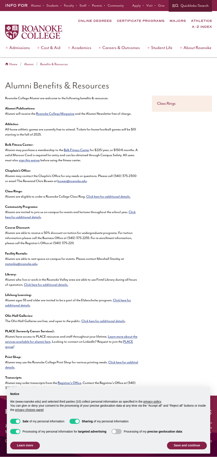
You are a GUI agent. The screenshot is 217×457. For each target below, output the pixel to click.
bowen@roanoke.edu (72, 181)
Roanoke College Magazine (55, 114)
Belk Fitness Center (76, 150)
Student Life (161, 47)
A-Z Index (202, 27)
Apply (136, 5)
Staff (82, 5)
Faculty (69, 5)
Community (116, 5)
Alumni (36, 5)
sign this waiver (29, 160)
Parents (97, 5)
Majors (178, 21)
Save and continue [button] (187, 445)
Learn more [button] (25, 445)
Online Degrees (95, 21)
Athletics (201, 21)
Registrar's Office (69, 383)
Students (52, 5)
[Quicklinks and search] (190, 6)
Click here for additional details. (108, 196)
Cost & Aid (50, 47)
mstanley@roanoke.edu (21, 264)
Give (161, 5)
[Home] (33, 32)
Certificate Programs (140, 21)
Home (13, 64)
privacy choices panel (29, 410)
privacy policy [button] (152, 401)
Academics (81, 47)
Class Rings (166, 103)
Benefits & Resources (54, 64)
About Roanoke (197, 47)
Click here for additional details (103, 321)
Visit (149, 5)
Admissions (19, 47)
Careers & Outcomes (121, 47)
